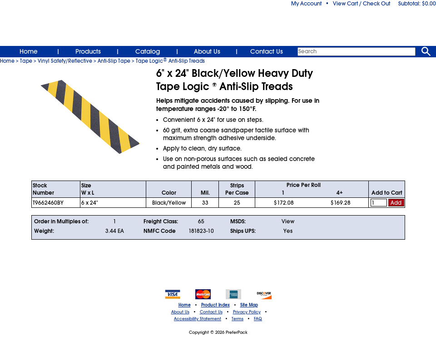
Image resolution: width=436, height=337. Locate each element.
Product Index (215, 305)
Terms (237, 319)
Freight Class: (161, 221)
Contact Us (266, 51)
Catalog (147, 51)
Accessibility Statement (197, 319)
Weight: (44, 231)
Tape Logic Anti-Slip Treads (170, 61)
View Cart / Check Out (361, 3)
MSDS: (238, 221)
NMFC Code (160, 231)
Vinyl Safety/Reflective (65, 61)
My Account (306, 3)
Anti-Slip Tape (114, 61)
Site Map (249, 305)
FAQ (258, 319)
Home (29, 51)
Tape (26, 61)
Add (396, 202)
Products (88, 51)
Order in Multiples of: (61, 221)
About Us (207, 51)
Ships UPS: (243, 231)
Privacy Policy (247, 312)
